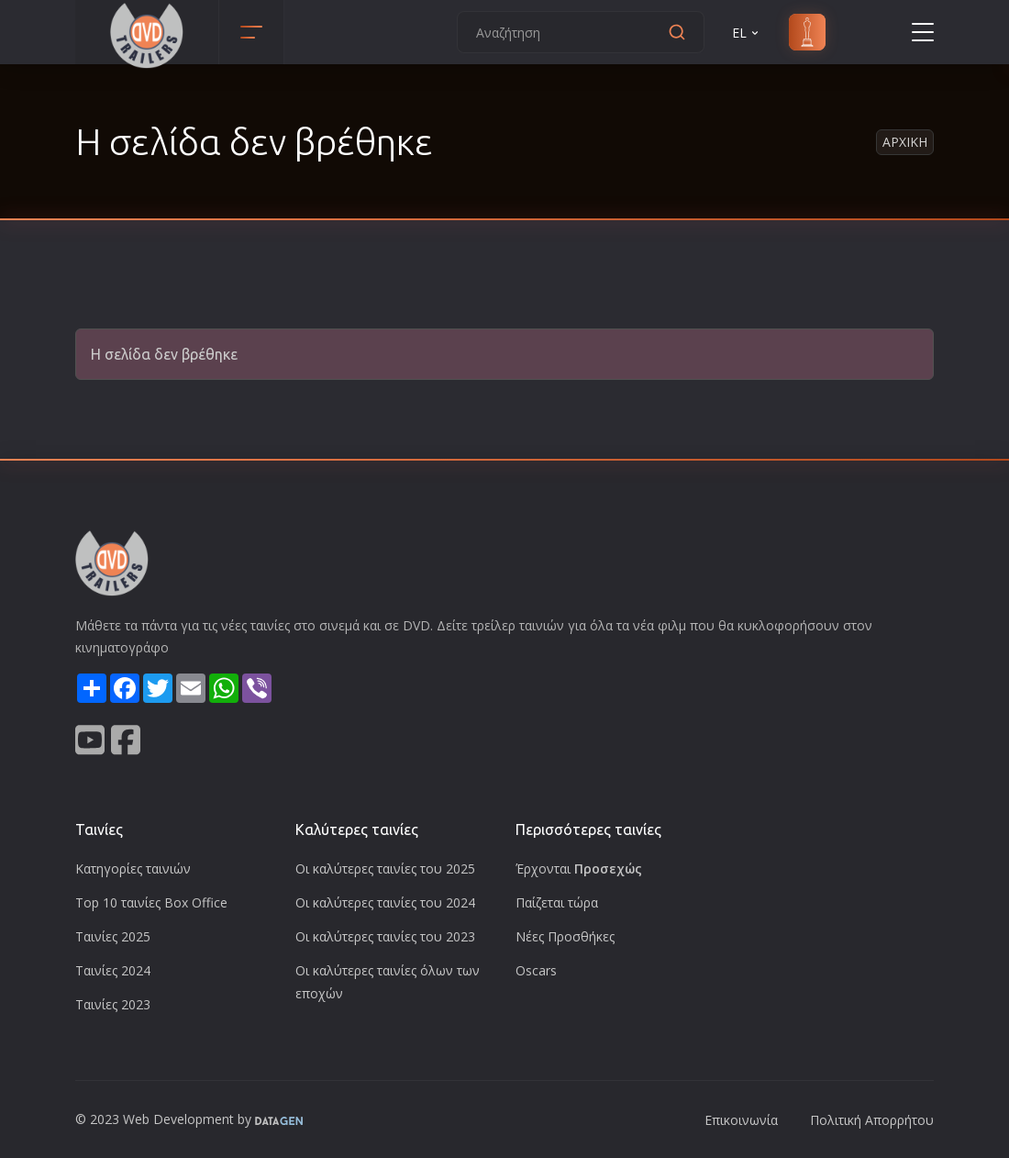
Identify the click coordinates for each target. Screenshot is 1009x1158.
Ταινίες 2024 (112, 970)
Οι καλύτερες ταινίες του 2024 (385, 902)
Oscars (536, 970)
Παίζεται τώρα (557, 902)
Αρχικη (904, 141)
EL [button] (746, 32)
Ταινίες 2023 (112, 1004)
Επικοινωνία (741, 1120)
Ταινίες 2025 (112, 936)
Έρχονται (579, 868)
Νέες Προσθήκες (565, 936)
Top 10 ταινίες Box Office (151, 902)
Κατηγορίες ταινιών (133, 868)
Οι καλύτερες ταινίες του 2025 (385, 868)
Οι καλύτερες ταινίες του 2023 (385, 936)
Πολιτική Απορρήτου (872, 1120)
